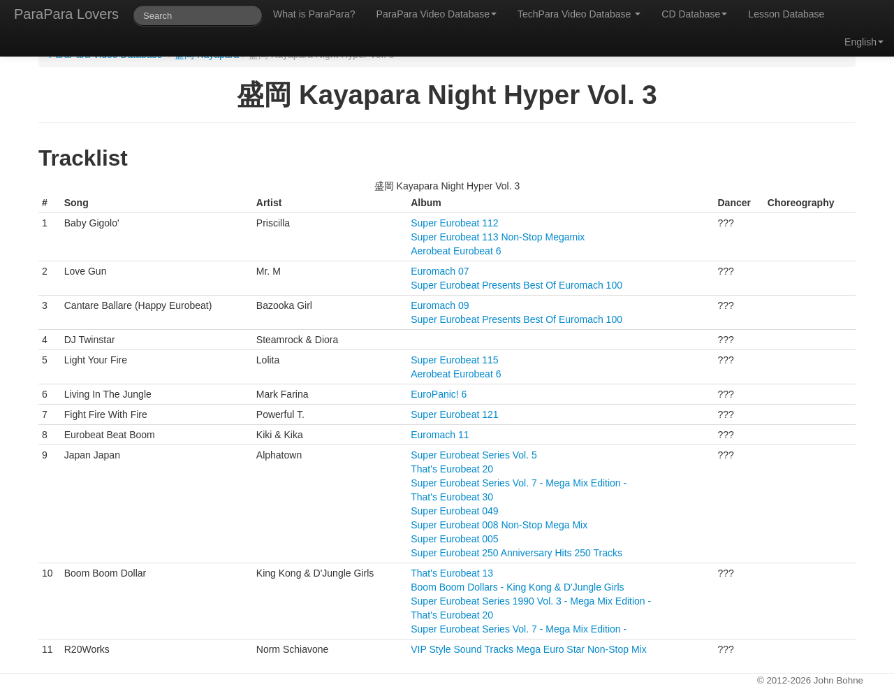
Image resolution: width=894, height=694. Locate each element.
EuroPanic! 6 (439, 394)
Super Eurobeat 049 (454, 510)
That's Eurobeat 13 (452, 573)
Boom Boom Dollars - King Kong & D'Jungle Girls (517, 587)
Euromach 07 (440, 271)
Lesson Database (786, 14)
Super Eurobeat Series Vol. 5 (474, 455)
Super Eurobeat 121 (454, 414)
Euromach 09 (440, 305)
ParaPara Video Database (436, 14)
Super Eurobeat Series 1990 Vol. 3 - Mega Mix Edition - (531, 601)
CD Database (694, 14)
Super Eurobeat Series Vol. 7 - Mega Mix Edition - (518, 483)
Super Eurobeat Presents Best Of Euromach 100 (516, 285)
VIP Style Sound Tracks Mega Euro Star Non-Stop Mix (528, 649)
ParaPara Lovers (66, 14)
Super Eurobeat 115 (454, 360)
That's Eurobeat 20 (452, 469)
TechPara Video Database (579, 14)
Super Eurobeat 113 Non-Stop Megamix (498, 237)
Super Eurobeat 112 (454, 223)
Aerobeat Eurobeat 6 (456, 250)
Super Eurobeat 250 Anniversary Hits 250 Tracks (516, 552)
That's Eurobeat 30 (452, 497)
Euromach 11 (440, 434)
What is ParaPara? (314, 14)
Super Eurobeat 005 (454, 538)
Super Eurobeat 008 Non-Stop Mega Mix (499, 524)
